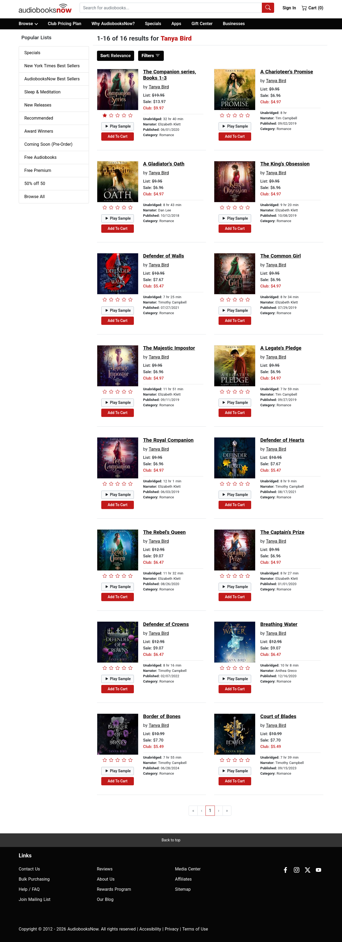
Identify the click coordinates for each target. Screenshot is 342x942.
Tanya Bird (159, 86)
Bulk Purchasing (34, 879)
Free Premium (37, 170)
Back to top (171, 840)
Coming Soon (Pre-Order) (48, 144)
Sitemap (183, 889)
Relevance (115, 55)
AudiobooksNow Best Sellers (52, 78)
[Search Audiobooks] (268, 8)
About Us (106, 879)
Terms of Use (195, 929)
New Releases (37, 105)
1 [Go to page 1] (210, 810)
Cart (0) (312, 7)
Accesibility (150, 929)
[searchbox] (171, 8)
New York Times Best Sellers (52, 65)
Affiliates (183, 879)
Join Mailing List (34, 899)
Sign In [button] (289, 7)
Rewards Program (114, 889)
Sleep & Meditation (42, 91)
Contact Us (29, 869)
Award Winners (38, 131)
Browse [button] (28, 24)
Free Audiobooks (40, 157)
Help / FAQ (29, 889)
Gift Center (202, 23)
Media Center (188, 869)
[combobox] (177, 8)
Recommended (38, 118)
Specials (153, 23)
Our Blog (105, 899)
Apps (176, 23)
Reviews (105, 869)
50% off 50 (34, 183)
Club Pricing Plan (64, 23)
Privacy (172, 929)
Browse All (34, 196)
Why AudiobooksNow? (113, 23)
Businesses (234, 23)
